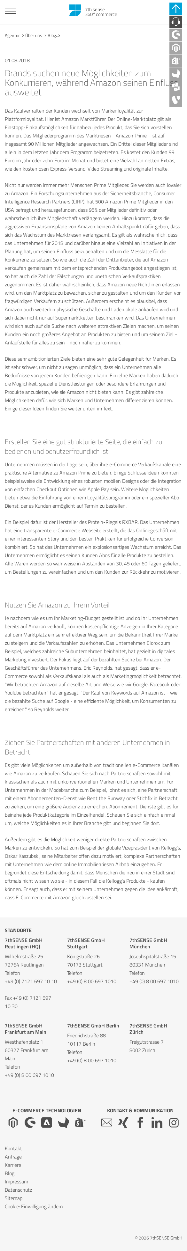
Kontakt (13, 1148)
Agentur (12, 35)
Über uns (33, 35)
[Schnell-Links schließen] (175, 9)
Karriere (13, 1165)
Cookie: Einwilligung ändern (34, 1206)
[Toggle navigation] (10, 12)
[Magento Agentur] (175, 48)
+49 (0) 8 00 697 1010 (91, 981)
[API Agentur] (175, 87)
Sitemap (13, 1198)
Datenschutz (18, 1190)
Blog (52, 35)
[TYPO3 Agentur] (175, 100)
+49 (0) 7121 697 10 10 (31, 981)
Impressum (16, 1181)
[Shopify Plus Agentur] (175, 61)
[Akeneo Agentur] (175, 74)
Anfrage (13, 1156)
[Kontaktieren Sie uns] (175, 22)
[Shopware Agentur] (175, 35)
